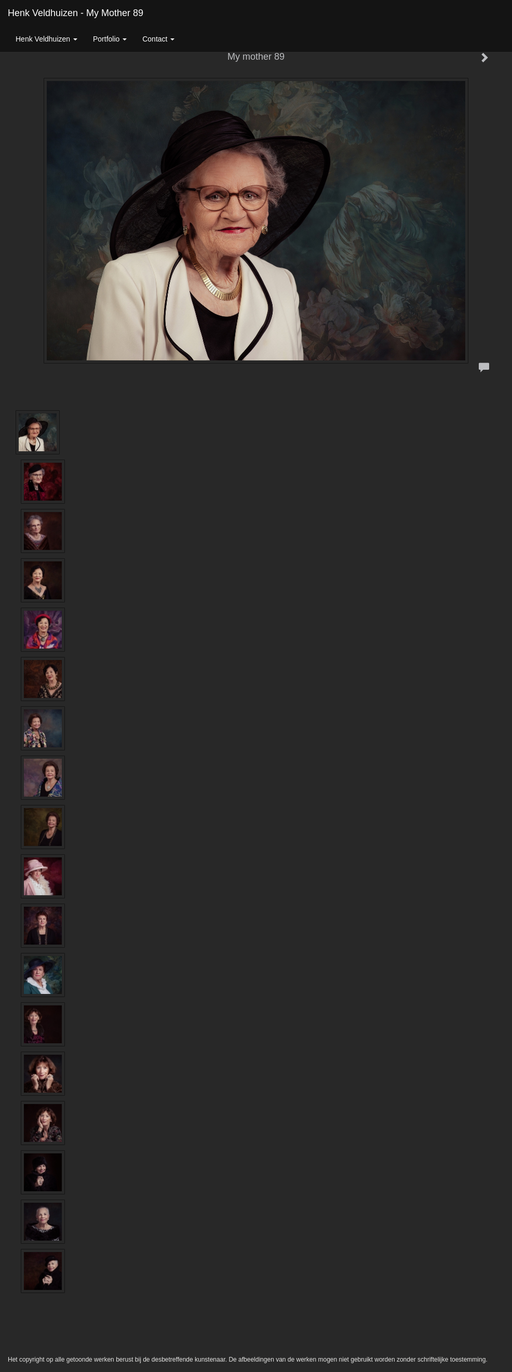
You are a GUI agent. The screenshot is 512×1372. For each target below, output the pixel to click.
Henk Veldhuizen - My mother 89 (75, 13)
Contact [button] (158, 39)
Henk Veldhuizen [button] (46, 39)
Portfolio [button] (110, 39)
